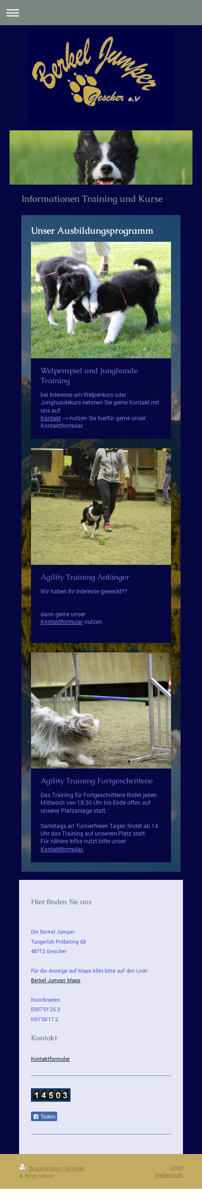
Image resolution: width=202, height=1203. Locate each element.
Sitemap (75, 1168)
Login (176, 1167)
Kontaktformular (61, 621)
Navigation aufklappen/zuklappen (101, 12)
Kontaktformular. (62, 849)
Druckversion (40, 1168)
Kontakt (50, 418)
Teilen (44, 1117)
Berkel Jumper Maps (56, 980)
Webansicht (169, 1174)
